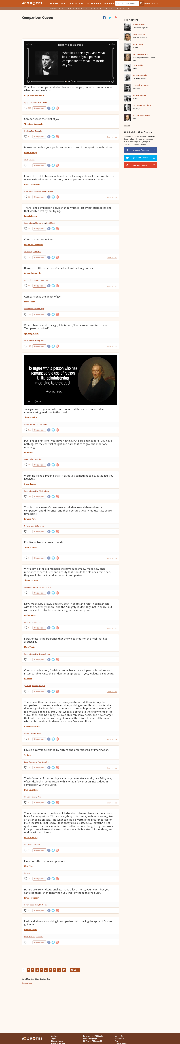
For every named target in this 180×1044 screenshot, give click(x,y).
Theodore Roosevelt (33, 124)
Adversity (33, 102)
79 (29, 767)
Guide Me (39, 936)
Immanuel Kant (31, 790)
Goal (26, 159)
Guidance (28, 251)
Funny (37, 340)
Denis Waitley (30, 152)
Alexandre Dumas (32, 726)
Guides (32, 936)
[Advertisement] (70, 29)
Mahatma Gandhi (140, 75)
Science (33, 797)
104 (29, 314)
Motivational (40, 223)
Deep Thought (35, 905)
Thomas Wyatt (31, 547)
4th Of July (34, 424)
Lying (26, 102)
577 (29, 430)
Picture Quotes (94, 3)
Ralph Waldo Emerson (34, 95)
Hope (26, 733)
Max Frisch (29, 866)
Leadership (28, 280)
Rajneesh (28, 678)
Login (147, 3)
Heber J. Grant (30, 929)
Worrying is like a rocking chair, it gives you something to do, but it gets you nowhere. (68, 477)
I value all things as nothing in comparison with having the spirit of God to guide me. (68, 923)
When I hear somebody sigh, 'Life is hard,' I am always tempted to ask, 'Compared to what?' (66, 327)
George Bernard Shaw (142, 105)
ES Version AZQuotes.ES (92, 1041)
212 (29, 465)
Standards (37, 251)
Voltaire (27, 755)
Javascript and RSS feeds (93, 1036)
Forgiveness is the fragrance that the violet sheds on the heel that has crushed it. (65, 640)
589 (29, 108)
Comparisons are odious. (39, 239)
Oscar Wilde (138, 65)
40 (29, 229)
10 (64, 970)
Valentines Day (43, 762)
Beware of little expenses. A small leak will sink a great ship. (59, 268)
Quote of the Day (76, 3)
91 (29, 850)
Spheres (42, 622)
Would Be (37, 587)
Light (31, 459)
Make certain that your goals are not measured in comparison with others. (68, 147)
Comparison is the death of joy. (42, 296)
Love (26, 191)
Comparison (27, 983)
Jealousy (27, 685)
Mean (30, 844)
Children (33, 733)
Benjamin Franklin (32, 273)
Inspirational (29, 223)
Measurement (47, 191)
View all (127, 126)
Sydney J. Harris (31, 333)
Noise (44, 905)
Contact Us (119, 1038)
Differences (39, 526)
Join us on (140, 150)
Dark (26, 459)
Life (42, 340)
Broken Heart (44, 654)
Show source (112, 137)
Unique (42, 685)
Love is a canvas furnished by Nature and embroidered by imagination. (66, 749)
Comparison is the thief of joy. (42, 118)
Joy (41, 131)
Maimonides (29, 615)
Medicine (43, 424)
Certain (32, 159)
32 (29, 197)
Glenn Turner (30, 484)
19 (29, 165)
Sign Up (154, 3)
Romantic (33, 762)
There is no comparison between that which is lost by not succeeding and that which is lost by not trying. (68, 209)
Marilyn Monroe (139, 95)
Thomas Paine (30, 417)
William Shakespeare (141, 115)
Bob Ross (28, 452)
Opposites (38, 459)
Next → (75, 970)
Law (32, 526)
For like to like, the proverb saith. (43, 542)
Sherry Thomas (31, 580)
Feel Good (35, 131)
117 (29, 659)
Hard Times (42, 102)
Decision (37, 844)
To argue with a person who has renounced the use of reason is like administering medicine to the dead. (64, 410)
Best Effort (50, 223)
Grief (39, 733)
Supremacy (46, 587)
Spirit (26, 936)
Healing (27, 131)
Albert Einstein (139, 24)
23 (29, 691)
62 (29, 136)
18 (29, 257)
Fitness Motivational (32, 308)
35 (29, 910)
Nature (27, 526)
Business (44, 280)
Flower (26, 797)
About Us (119, 1036)
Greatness (28, 622)
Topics (63, 3)
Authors (54, 3)
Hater (26, 905)
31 (29, 879)
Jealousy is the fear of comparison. (44, 861)
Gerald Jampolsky (32, 184)
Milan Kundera (30, 837)
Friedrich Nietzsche (141, 85)
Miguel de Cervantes (33, 244)
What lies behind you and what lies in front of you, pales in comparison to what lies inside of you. (68, 89)
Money (37, 280)
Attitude (35, 685)
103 (29, 286)
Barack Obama (139, 34)
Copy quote (39, 108)
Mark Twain (29, 301)
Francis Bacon (30, 216)
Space (35, 622)
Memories (28, 587)
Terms (117, 1041)
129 (29, 346)
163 (29, 496)
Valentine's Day (35, 191)
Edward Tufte (30, 519)
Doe (39, 797)
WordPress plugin (90, 1038)
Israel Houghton (31, 898)
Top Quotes (108, 3)
